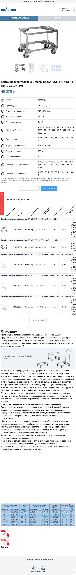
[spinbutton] (29, 188)
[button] (21, 188)
